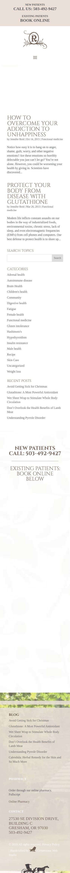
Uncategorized (15, 365)
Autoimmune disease (19, 280)
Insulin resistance (17, 343)
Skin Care (13, 360)
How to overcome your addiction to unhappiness (32, 126)
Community (14, 297)
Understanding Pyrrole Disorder (26, 417)
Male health (14, 348)
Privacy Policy (51, 844)
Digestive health (17, 303)
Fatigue (11, 309)
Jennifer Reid (17, 139)
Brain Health (14, 286)
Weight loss (14, 371)
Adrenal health (16, 274)
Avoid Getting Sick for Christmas (27, 386)
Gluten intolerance (18, 326)
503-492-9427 (45, 8)
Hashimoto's (14, 331)
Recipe (11, 354)
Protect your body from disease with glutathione (29, 193)
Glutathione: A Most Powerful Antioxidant (32, 392)
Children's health (17, 291)
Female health (15, 314)
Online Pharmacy (19, 801)
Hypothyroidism (17, 337)
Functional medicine (52, 139)
